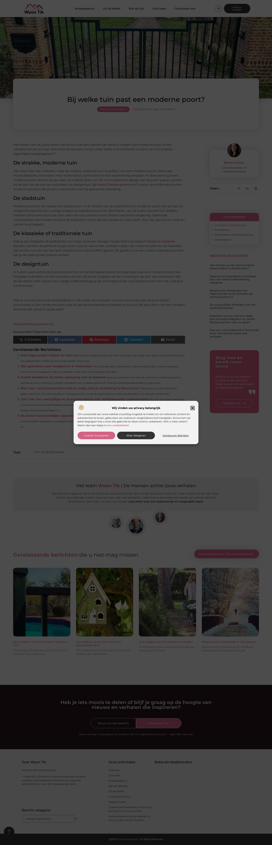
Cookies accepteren (96, 435)
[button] (192, 408)
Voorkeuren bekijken (175, 435)
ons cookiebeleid (118, 425)
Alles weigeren (136, 435)
